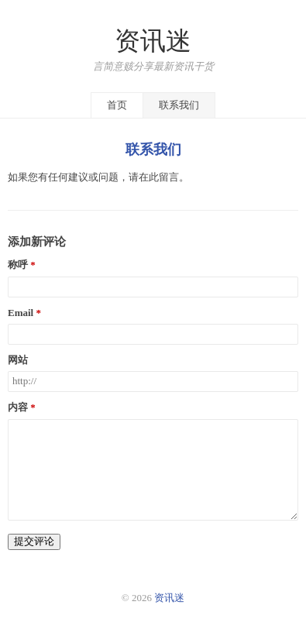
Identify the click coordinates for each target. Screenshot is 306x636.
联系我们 (179, 105)
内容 (18, 407)
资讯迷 (153, 41)
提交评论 (34, 541)
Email (20, 313)
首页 (117, 105)
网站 (18, 360)
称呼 (18, 265)
